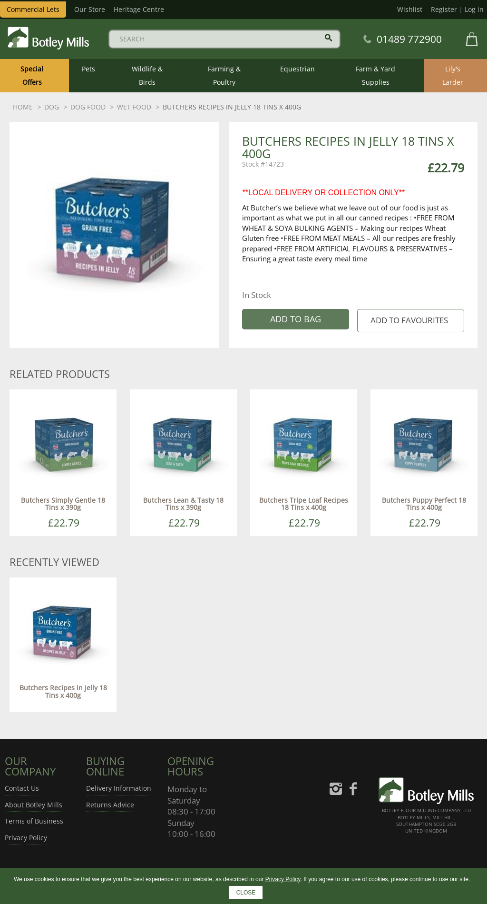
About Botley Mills (33, 804)
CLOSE (246, 892)
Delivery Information (118, 788)
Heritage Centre (139, 9)
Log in (474, 9)
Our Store (89, 9)
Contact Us (22, 788)
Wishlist (409, 9)
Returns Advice (110, 804)
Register (444, 9)
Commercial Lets (33, 9)
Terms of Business (34, 820)
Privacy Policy (26, 837)
